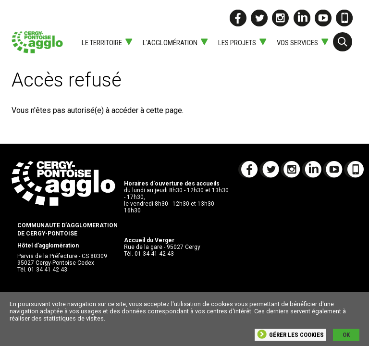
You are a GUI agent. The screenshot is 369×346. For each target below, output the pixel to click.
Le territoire (102, 42)
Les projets (237, 42)
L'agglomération (170, 42)
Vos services (297, 42)
